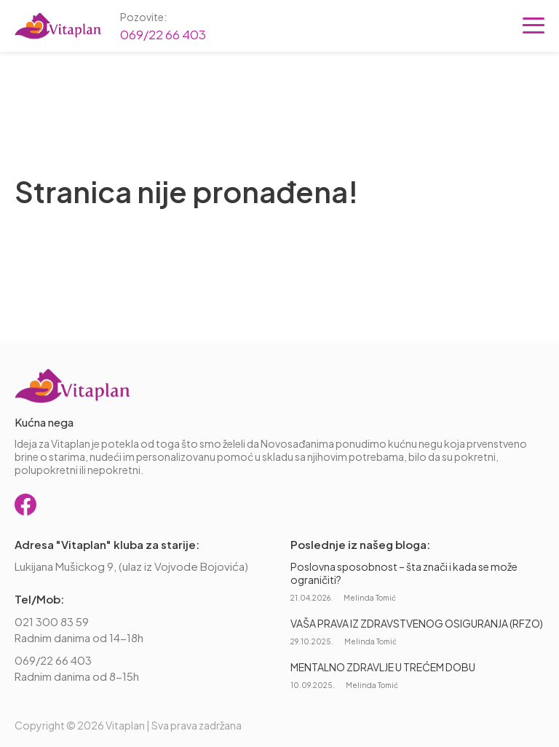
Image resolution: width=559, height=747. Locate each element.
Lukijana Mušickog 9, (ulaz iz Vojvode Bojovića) (131, 566)
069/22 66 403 (163, 34)
